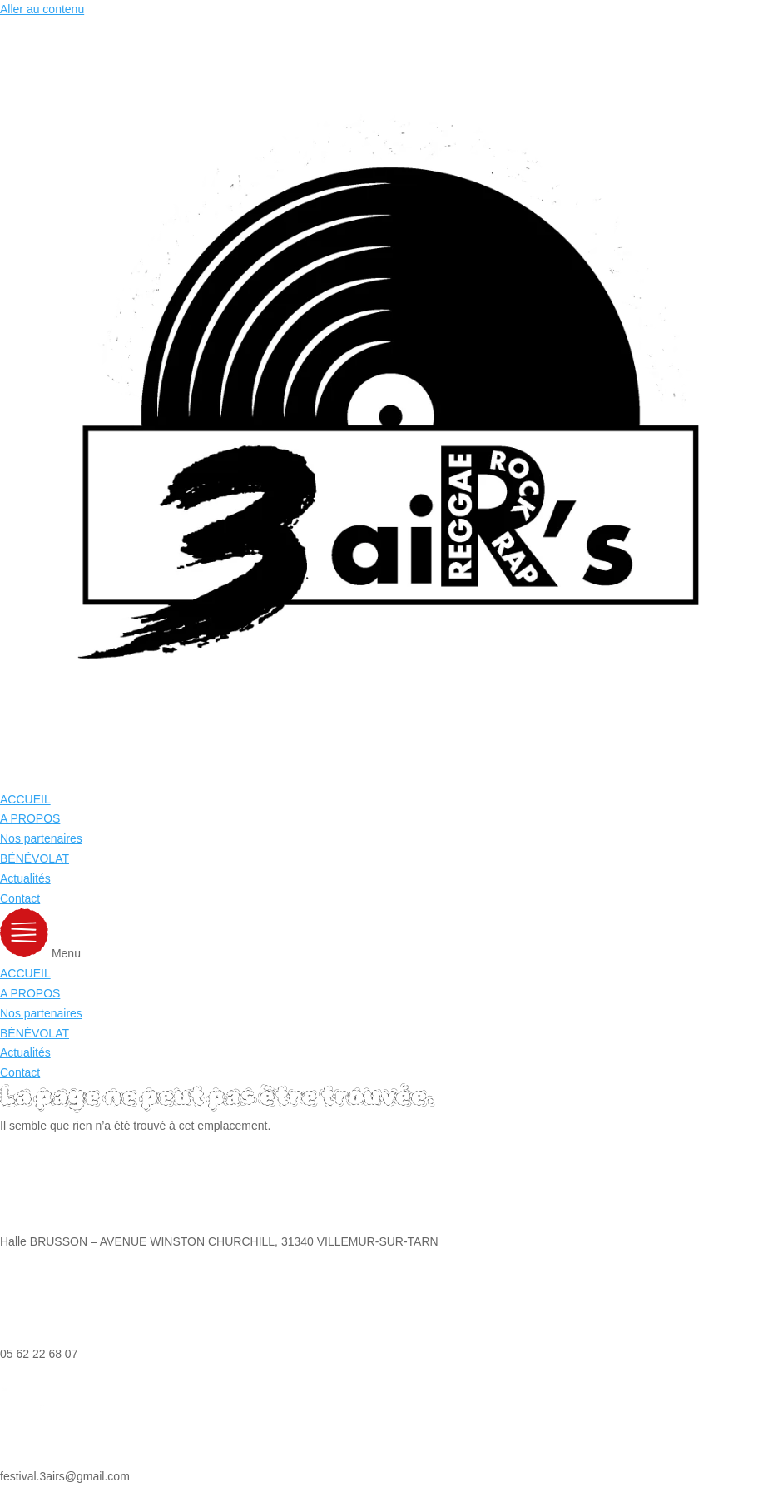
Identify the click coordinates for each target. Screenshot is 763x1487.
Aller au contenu (42, 9)
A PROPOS (30, 818)
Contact (20, 898)
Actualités (25, 878)
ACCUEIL (25, 799)
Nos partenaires (41, 838)
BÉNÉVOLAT (34, 858)
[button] (381, 936)
